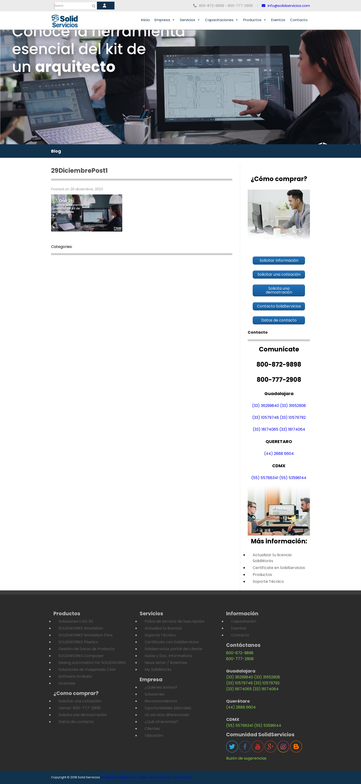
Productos (254, 20)
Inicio (145, 19)
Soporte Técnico (268, 581)
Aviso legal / (182, 777)
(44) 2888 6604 (279, 453)
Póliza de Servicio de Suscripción (174, 621)
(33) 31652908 (293, 405)
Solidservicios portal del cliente (173, 649)
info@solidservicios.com (286, 5)
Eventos (278, 19)
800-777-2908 (240, 659)
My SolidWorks (158, 669)
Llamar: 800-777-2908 (79, 708)
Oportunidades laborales (168, 708)
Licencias (66, 683)
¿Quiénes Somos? (161, 687)
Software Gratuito (75, 676)
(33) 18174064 (292, 429)
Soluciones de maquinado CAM (86, 669)
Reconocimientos (161, 701)
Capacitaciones (221, 20)
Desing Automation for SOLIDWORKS (92, 662)
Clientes (152, 728)
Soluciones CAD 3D (75, 621)
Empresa (165, 20)
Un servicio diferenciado (167, 715)
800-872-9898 (239, 653)
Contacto (299, 19)
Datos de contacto (76, 721)
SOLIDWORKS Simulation (80, 628)
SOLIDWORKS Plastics (78, 642)
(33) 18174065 (265, 429)
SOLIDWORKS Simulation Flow (85, 635)
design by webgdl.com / (119, 777)
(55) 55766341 (264, 478)
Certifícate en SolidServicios (279, 567)
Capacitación (243, 621)
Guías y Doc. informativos (168, 655)
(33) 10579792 (293, 417)
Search (58, 5)
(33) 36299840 (265, 405)
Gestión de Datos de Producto (86, 649)
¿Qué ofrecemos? (161, 721)
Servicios (190, 20)
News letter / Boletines (166, 662)
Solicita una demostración (82, 715)
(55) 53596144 (292, 478)
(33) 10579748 (265, 417)
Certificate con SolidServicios (172, 642)
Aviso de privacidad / (155, 777)
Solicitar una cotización (79, 701)
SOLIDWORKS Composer (81, 655)
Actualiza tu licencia (163, 628)
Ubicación (154, 735)
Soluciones (154, 694)
